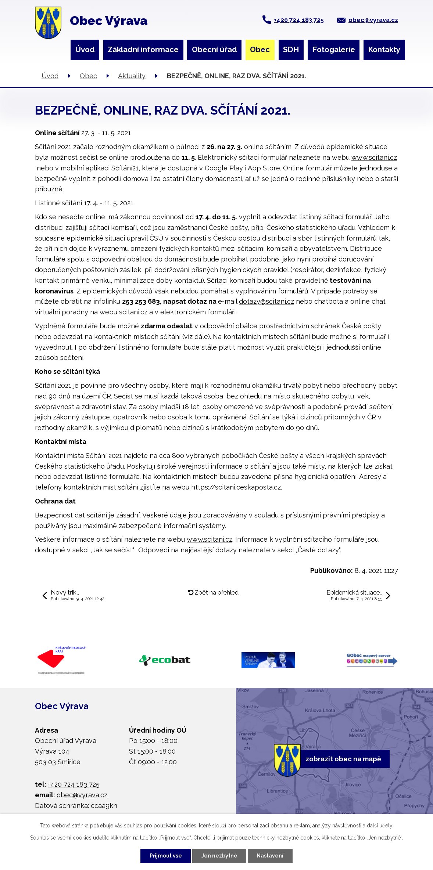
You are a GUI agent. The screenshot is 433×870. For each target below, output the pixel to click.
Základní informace (143, 49)
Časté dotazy (318, 550)
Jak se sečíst (112, 550)
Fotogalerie (333, 49)
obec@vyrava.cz (373, 20)
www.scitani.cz (374, 157)
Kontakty (384, 49)
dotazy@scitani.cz (266, 301)
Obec (260, 49)
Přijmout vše (166, 856)
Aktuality (132, 76)
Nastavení (270, 856)
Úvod (85, 49)
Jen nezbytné (219, 856)
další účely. (380, 826)
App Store (264, 168)
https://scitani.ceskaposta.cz (236, 487)
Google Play (224, 168)
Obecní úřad (214, 49)
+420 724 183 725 (299, 20)
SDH (291, 49)
